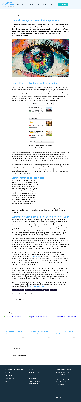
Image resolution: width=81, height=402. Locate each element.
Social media (29, 290)
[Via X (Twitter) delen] (16, 299)
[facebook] (57, 397)
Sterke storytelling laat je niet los (64, 332)
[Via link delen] (24, 299)
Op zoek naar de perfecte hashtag (14, 332)
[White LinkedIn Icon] (60, 397)
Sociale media (26, 294)
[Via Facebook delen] (12, 299)
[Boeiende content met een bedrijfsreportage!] (40, 322)
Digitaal (21, 290)
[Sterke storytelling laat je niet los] (66, 322)
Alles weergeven (73, 312)
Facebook (53, 290)
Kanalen (37, 290)
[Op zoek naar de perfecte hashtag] (15, 322)
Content (15, 290)
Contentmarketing (16, 294)
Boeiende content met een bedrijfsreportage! (39, 332)
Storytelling (45, 290)
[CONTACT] (63, 4)
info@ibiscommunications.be (64, 372)
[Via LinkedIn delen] (20, 299)
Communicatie (35, 294)
